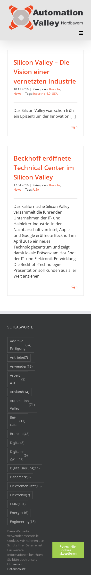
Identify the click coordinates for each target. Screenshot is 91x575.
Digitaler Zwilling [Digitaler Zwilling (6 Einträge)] (19, 455)
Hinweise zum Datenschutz (17, 566)
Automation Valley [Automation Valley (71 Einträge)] (22, 404)
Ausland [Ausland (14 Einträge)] (19, 392)
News (17, 94)
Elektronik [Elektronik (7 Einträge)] (20, 495)
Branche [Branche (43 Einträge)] (19, 434)
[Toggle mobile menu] (81, 33)
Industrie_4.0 (41, 94)
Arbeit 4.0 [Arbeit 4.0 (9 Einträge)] (17, 379)
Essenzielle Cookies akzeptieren (68, 550)
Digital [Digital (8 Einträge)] (17, 443)
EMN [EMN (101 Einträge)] (17, 504)
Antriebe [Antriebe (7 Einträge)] (19, 357)
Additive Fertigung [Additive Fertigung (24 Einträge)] (20, 345)
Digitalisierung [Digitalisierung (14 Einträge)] (25, 468)
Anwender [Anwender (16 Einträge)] (21, 366)
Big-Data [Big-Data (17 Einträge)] (17, 421)
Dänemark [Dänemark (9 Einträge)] (20, 477)
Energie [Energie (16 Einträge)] (19, 513)
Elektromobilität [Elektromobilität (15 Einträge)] (25, 486)
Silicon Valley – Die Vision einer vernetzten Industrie (45, 71)
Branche (54, 89)
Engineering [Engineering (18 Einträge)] (22, 522)
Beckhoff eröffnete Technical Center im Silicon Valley (44, 167)
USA (55, 94)
